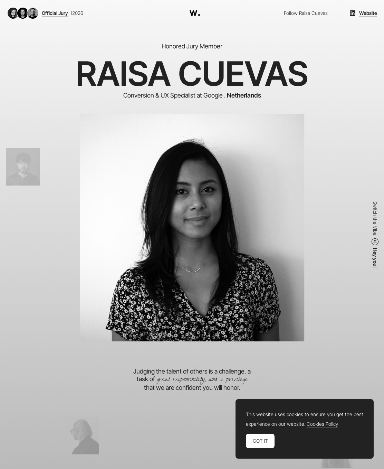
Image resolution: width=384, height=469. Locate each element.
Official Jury (55, 13)
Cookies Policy (322, 424)
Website (368, 13)
